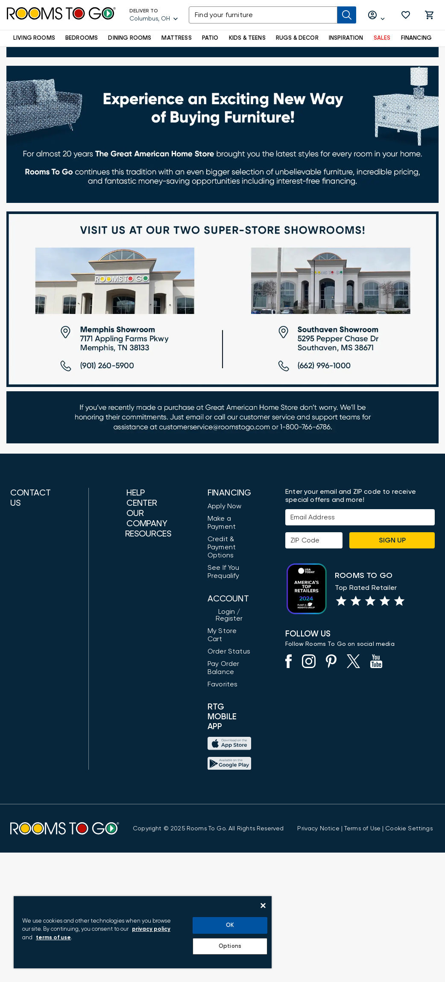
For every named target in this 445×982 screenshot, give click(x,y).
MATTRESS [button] (176, 38)
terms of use (53, 938)
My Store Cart (221, 671)
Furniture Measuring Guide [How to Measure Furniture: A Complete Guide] (125, 800)
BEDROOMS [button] (81, 38)
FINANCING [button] (416, 38)
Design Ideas (129, 780)
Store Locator (131, 657)
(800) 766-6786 (33, 599)
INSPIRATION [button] (346, 38)
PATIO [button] (210, 38)
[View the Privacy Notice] (318, 957)
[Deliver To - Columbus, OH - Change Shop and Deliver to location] (154, 15)
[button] (405, 14)
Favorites (214, 716)
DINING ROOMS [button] (129, 38)
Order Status (220, 683)
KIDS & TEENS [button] (247, 38)
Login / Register (224, 659)
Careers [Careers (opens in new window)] (121, 731)
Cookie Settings (409, 958)
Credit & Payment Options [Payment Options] (213, 594)
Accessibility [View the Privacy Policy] (128, 586)
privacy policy (151, 929)
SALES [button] (382, 38)
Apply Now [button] (216, 553)
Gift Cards (125, 821)
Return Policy (129, 853)
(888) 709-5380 (34, 573)
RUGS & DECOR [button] (297, 38)
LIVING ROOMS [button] (34, 38)
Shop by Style (130, 767)
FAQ (115, 598)
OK (230, 925)
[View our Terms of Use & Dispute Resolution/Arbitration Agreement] (362, 957)
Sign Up (392, 587)
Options (230, 946)
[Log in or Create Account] (376, 15)
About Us (123, 645)
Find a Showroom (38, 736)
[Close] (263, 905)
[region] (143, 932)
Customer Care (133, 553)
